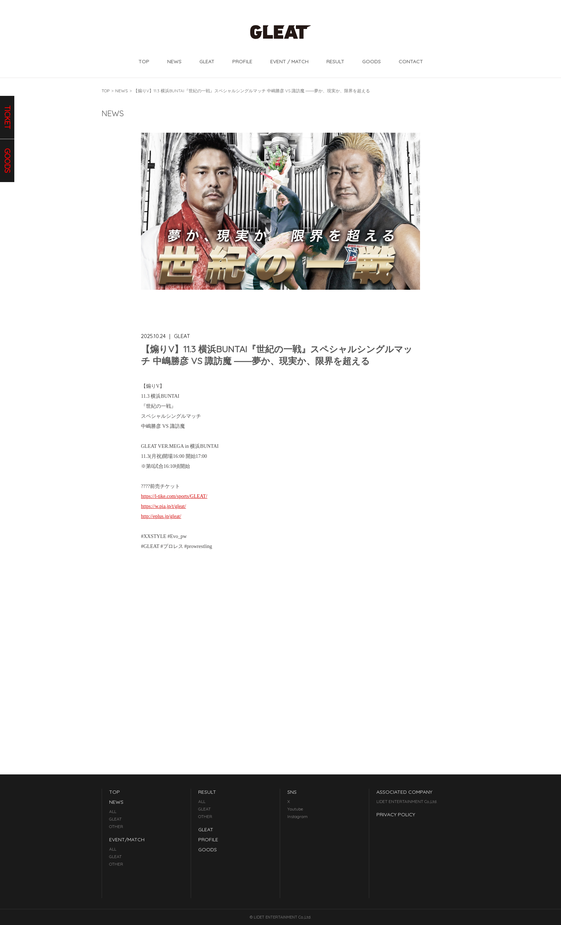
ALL (112, 811)
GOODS (371, 61)
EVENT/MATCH (127, 839)
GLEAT (206, 61)
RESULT (335, 61)
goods (7, 160)
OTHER (116, 826)
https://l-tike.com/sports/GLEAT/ (174, 496)
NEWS (174, 61)
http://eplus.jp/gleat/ (161, 516)
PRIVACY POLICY (395, 814)
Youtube (295, 809)
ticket (7, 117)
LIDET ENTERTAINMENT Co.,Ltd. (406, 801)
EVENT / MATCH (289, 61)
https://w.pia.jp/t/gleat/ (163, 506)
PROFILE (242, 61)
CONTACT (411, 61)
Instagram (297, 816)
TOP (143, 61)
